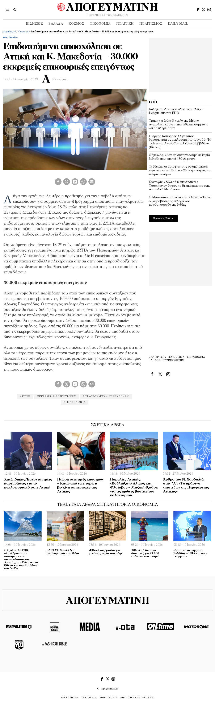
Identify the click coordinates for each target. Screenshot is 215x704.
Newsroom (59, 79)
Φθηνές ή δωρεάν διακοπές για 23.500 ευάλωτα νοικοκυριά (145, 553)
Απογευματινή (9, 32)
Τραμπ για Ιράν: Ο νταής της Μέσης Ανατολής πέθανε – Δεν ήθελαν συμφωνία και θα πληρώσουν (178, 124)
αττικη (25, 396)
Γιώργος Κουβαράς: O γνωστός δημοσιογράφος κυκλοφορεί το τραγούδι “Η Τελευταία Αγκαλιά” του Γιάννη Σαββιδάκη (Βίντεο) (180, 141)
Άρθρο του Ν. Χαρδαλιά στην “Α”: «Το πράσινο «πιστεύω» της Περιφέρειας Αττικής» (186, 485)
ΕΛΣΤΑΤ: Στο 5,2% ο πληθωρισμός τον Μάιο (63, 552)
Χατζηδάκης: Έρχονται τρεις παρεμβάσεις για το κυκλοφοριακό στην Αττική (28, 483)
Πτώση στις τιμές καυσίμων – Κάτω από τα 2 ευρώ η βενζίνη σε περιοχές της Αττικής (80, 485)
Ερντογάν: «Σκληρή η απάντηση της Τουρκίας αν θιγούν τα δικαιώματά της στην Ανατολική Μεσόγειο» (179, 185)
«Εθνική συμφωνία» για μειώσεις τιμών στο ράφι (105, 552)
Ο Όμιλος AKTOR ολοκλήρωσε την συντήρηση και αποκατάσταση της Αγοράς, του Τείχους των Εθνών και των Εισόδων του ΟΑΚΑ (21, 559)
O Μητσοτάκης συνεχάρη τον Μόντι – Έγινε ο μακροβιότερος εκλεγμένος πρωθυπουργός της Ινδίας (180, 201)
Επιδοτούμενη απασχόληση (106, 396)
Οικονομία (23, 32)
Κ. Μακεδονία (74, 402)
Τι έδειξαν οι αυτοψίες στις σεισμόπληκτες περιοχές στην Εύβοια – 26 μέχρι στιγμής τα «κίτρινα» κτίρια (179, 170)
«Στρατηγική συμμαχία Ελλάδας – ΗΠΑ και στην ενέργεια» (190, 553)
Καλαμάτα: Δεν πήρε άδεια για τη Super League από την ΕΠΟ (176, 111)
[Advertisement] (180, 64)
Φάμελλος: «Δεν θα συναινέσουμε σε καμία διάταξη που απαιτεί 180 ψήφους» (179, 157)
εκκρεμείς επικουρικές (56, 396)
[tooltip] (197, 9)
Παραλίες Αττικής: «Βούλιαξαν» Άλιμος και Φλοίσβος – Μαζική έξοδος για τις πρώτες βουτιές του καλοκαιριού (134, 487)
